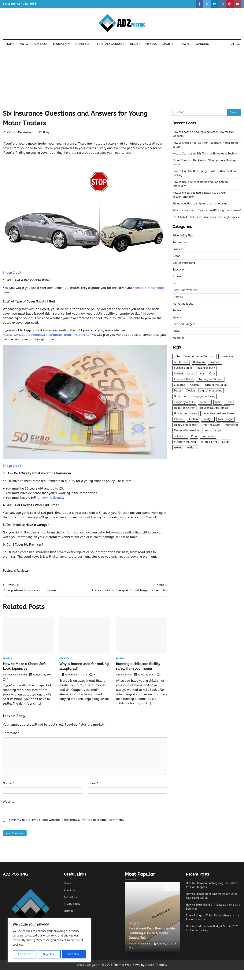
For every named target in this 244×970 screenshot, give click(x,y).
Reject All (49, 954)
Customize (24, 954)
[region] (49, 940)
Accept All (74, 954)
